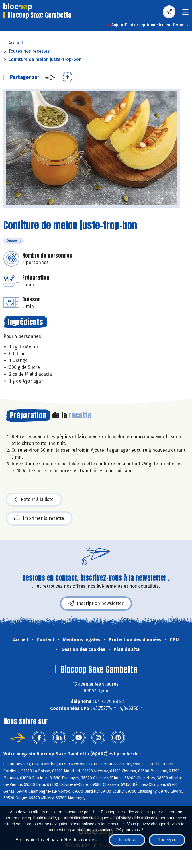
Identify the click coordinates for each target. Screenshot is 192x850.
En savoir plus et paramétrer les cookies (56, 839)
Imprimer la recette (39, 518)
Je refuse (127, 839)
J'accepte (167, 839)
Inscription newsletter (96, 603)
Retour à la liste (34, 499)
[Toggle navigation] (185, 13)
